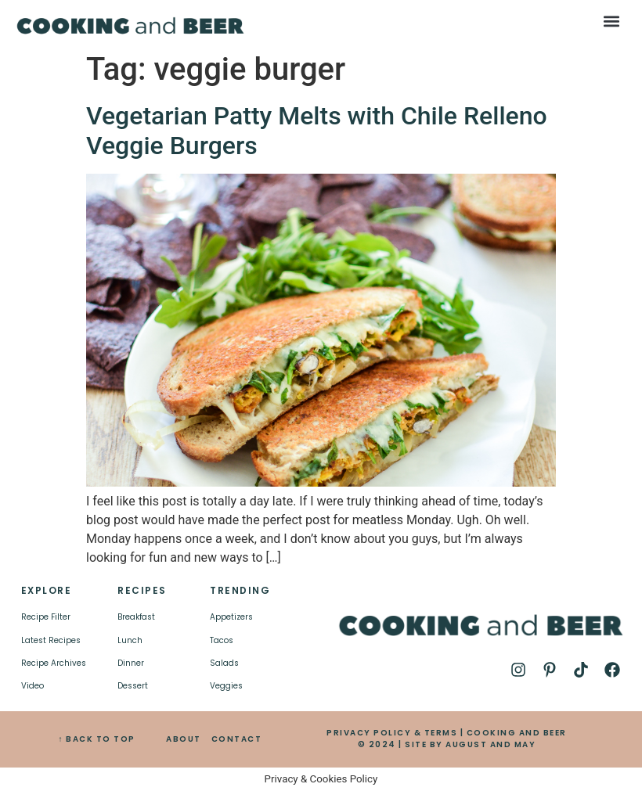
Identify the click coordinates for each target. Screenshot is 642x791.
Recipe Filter (45, 617)
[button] (611, 21)
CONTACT (236, 739)
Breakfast (136, 617)
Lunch (129, 640)
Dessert (132, 686)
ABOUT (183, 739)
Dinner (130, 663)
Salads (224, 663)
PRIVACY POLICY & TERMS (391, 733)
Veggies (226, 686)
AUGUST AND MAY (490, 744)
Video (32, 686)
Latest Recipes (51, 640)
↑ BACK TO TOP (96, 739)
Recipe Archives (53, 663)
